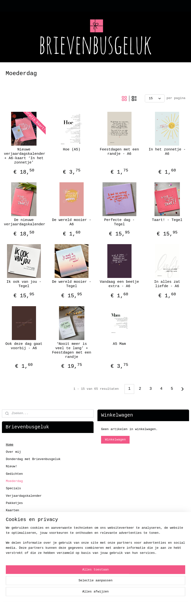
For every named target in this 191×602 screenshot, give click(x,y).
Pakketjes (14, 503)
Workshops (14, 547)
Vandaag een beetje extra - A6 (119, 284)
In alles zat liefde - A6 (167, 284)
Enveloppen (15, 518)
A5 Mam (119, 344)
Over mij (13, 452)
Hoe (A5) (71, 150)
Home (9, 444)
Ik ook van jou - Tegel (24, 284)
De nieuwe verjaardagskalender (24, 222)
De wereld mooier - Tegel (71, 284)
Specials (13, 488)
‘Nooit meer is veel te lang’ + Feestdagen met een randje (71, 350)
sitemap (77, 593)
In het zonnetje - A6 (167, 152)
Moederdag (14, 481)
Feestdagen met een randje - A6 (119, 152)
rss (90, 593)
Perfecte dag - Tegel (119, 222)
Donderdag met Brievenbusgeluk (33, 459)
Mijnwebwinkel (159, 593)
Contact (12, 561)
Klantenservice (19, 573)
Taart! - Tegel (167, 220)
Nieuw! (11, 466)
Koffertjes (15, 539)
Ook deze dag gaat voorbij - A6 (23, 346)
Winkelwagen (115, 439)
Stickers (13, 532)
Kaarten (12, 510)
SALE (9, 554)
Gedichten (14, 474)
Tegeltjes (14, 525)
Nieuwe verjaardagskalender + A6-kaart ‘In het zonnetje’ (24, 156)
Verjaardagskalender (24, 496)
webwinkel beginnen (112, 593)
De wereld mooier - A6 (71, 222)
